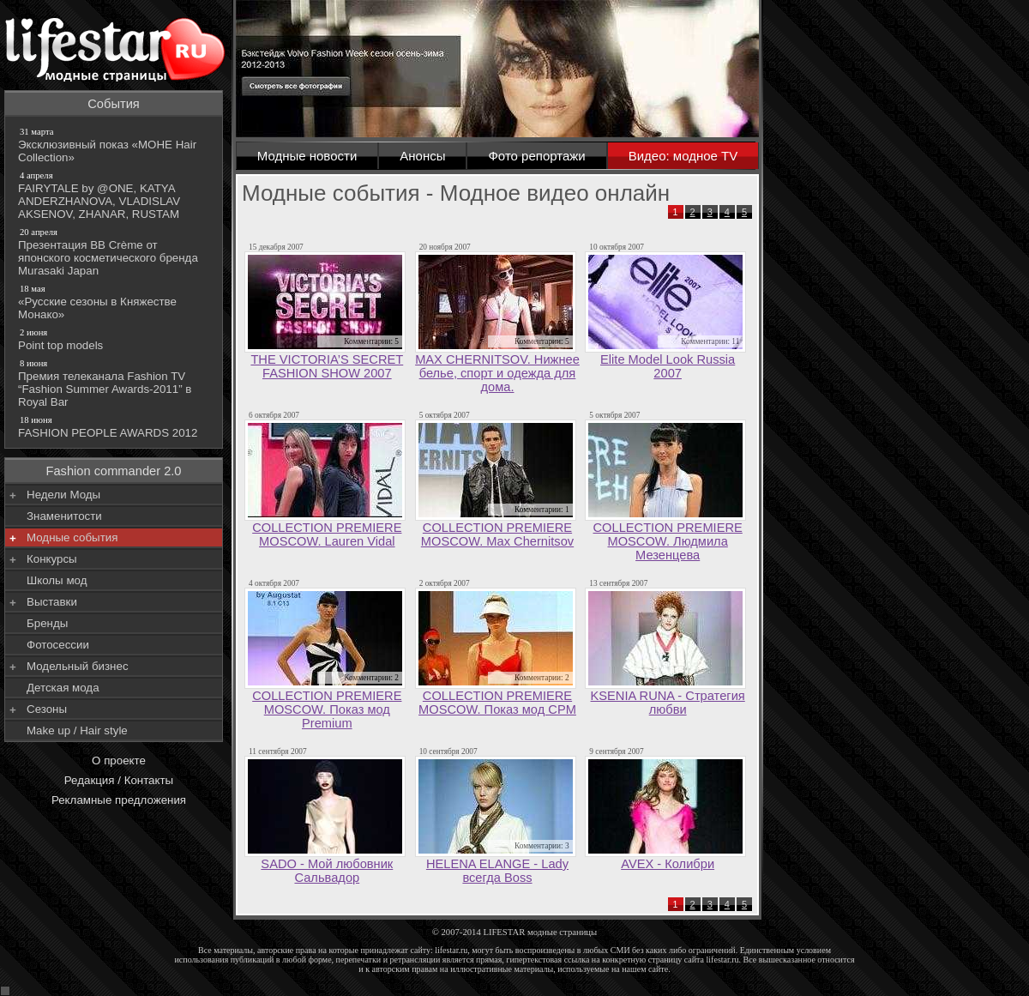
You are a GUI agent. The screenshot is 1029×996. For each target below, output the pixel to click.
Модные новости (307, 155)
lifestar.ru (723, 959)
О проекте (119, 760)
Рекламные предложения (118, 800)
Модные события (72, 537)
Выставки (52, 601)
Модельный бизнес (78, 666)
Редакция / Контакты (118, 780)
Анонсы (422, 155)
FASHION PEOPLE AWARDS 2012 (115, 426)
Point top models (115, 339)
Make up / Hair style (77, 730)
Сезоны (47, 709)
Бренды (47, 623)
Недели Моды (63, 494)
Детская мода (63, 687)
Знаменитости (64, 516)
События (113, 104)
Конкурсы (52, 558)
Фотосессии (58, 644)
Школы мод (57, 580)
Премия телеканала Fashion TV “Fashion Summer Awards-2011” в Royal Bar (115, 382)
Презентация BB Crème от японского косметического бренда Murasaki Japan (115, 251)
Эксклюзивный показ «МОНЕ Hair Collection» (115, 144)
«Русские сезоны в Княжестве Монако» (115, 301)
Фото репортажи (536, 155)
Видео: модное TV (683, 155)
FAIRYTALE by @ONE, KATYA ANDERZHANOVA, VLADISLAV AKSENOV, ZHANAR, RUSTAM (115, 194)
